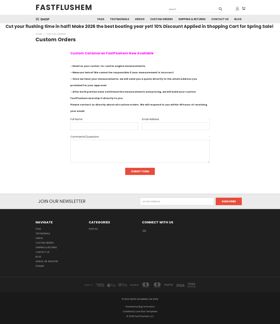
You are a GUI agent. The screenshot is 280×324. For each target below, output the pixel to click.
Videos (139, 19)
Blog (238, 19)
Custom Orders (161, 19)
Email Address (176, 119)
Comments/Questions (140, 136)
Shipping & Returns (192, 19)
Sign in (40, 261)
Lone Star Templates (146, 311)
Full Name (76, 119)
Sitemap (40, 266)
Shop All (93, 228)
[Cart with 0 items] (243, 8)
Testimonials (119, 19)
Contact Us (220, 19)
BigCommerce (146, 306)
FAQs (100, 19)
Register (53, 261)
